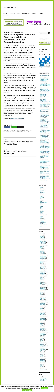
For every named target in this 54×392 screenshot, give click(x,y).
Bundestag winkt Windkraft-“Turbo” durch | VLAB (45, 97)
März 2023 (42, 252)
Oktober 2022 (42, 258)
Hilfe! (17, 13)
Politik (28, 131)
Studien (41, 212)
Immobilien (42, 197)
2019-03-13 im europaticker (17, 118)
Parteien (25, 131)
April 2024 (42, 236)
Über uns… (12, 13)
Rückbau (41, 208)
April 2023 (42, 251)
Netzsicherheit (42, 205)
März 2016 (42, 356)
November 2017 (43, 331)
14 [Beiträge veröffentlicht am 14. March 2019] (44, 61)
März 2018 (42, 326)
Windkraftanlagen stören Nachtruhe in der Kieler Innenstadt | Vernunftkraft (45, 123)
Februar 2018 (42, 328)
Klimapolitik (42, 200)
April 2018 (41, 325)
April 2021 (41, 281)
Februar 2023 (42, 253)
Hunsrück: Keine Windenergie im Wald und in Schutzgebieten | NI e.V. (45, 134)
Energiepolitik (22, 130)
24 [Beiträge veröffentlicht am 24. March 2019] (49, 63)
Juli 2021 (41, 277)
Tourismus (42, 213)
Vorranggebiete (43, 219)
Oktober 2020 (42, 288)
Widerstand (42, 223)
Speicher (41, 210)
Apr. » (48, 67)
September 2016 (43, 349)
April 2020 (42, 295)
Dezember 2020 (43, 286)
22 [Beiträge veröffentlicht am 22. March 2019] (46, 63)
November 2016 (43, 346)
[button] (7, 127)
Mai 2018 (41, 324)
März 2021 (42, 282)
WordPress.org (42, 380)
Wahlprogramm (43, 222)
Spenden (33, 13)
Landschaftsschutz (43, 202)
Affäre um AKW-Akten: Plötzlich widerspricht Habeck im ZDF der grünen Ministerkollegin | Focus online (45, 91)
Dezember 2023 (43, 241)
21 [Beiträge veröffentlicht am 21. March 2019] (44, 63)
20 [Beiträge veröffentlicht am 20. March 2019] (42, 63)
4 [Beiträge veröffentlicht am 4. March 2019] (39, 59)
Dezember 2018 (42, 315)
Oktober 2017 (42, 333)
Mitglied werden (26, 13)
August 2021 (42, 276)
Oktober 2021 (42, 273)
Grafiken (41, 196)
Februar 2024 (42, 238)
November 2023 (43, 242)
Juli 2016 (41, 351)
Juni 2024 (41, 233)
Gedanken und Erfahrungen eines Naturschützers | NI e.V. (45, 109)
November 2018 (43, 317)
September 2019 (43, 304)
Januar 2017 (42, 344)
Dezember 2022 (43, 256)
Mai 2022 (41, 264)
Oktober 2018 (42, 318)
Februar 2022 (42, 268)
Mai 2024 (41, 235)
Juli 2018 (41, 322)
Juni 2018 (41, 323)
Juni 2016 (41, 353)
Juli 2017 (41, 336)
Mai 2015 (41, 365)
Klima (41, 198)
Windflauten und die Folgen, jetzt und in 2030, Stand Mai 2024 (45, 85)
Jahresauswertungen (44, 179)
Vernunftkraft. (10, 7)
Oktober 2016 (42, 348)
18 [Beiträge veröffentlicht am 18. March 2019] (39, 63)
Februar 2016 (42, 358)
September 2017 (43, 334)
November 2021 (43, 272)
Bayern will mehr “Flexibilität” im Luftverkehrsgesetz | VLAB (45, 100)
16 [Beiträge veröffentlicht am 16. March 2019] (47, 61)
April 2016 (42, 355)
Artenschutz (42, 188)
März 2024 (42, 237)
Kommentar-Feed (43, 379)
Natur (41, 203)
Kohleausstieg (20, 131)
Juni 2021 (41, 278)
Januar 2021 (42, 284)
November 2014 (43, 369)
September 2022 (43, 259)
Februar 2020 (42, 298)
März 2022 (42, 267)
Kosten (41, 201)
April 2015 (41, 366)
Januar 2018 (42, 329)
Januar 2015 (42, 367)
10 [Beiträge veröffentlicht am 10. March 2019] (49, 59)
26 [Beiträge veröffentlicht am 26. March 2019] (41, 65)
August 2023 (42, 246)
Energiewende (6, 131)
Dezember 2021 (42, 271)
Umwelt (41, 216)
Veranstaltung (42, 218)
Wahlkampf (42, 221)
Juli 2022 (41, 262)
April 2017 (41, 340)
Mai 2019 (41, 309)
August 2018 (42, 320)
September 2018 (43, 319)
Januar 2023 (42, 254)
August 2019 (42, 305)
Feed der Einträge (43, 378)
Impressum (40, 13)
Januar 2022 (42, 269)
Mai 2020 (41, 294)
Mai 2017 (41, 339)
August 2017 (42, 335)
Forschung (42, 193)
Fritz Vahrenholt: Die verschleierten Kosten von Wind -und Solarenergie (45, 137)
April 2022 (42, 266)
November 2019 (43, 302)
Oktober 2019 (42, 303)
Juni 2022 (41, 263)
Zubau (41, 226)
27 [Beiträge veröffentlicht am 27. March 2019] (42, 65)
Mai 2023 (41, 249)
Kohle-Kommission (13, 131)
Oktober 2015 (42, 360)
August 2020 (42, 290)
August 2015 (42, 362)
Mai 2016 (41, 354)
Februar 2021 (42, 283)
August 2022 (42, 261)
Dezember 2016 (43, 345)
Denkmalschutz (43, 190)
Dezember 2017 (42, 330)
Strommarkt (42, 211)
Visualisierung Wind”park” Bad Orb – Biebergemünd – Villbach (45, 171)
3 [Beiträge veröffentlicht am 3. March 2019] (49, 56)
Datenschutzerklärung (27, 390)
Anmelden (42, 376)
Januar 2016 (42, 359)
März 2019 (42, 312)
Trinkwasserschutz (43, 214)
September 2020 (43, 289)
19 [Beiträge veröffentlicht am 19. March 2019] (41, 63)
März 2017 (42, 341)
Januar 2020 (42, 299)
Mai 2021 (41, 279)
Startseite (6, 13)
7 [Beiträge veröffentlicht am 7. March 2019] (44, 59)
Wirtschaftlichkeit (43, 224)
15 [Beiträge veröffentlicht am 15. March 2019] (46, 61)
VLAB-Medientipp (43, 94)
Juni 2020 (41, 293)
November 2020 (43, 287)
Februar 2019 (42, 313)
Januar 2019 (42, 314)
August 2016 (42, 350)
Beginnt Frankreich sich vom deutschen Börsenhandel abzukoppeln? (45, 177)
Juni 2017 (41, 338)
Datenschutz (7, 15)
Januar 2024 (42, 240)
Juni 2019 (41, 308)
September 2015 (43, 361)
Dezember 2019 (43, 300)
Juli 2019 (41, 307)
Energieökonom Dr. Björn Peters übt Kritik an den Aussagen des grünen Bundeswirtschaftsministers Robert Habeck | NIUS (45, 150)
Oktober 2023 (42, 243)
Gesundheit (42, 195)
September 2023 (43, 245)
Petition (41, 206)
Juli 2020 (41, 292)
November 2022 (43, 257)
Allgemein (42, 187)
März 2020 (42, 297)
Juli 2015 (41, 364)
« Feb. (41, 67)
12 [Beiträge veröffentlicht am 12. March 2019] (41, 61)
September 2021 (43, 274)
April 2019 (42, 310)
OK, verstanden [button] (44, 388)
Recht (41, 207)
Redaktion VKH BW (9, 130)
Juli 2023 (41, 247)
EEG (40, 191)
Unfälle (41, 217)
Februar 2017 (42, 343)
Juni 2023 (41, 248)
